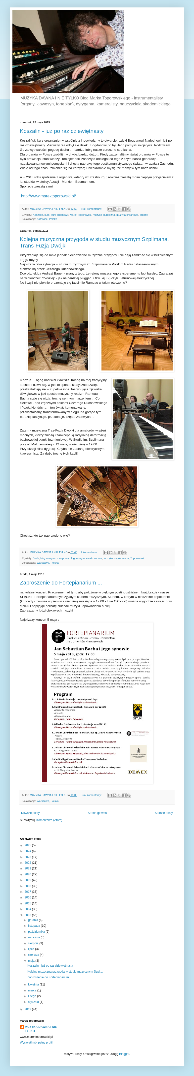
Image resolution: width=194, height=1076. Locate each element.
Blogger (124, 1054)
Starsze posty (164, 813)
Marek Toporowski (80, 214)
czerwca (34, 954)
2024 (28, 851)
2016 (28, 897)
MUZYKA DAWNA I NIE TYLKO (41, 1029)
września (34, 937)
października (37, 931)
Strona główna (97, 813)
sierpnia (33, 943)
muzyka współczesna (116, 558)
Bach (36, 558)
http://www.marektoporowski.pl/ (48, 196)
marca (32, 990)
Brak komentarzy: (91, 208)
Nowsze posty (30, 813)
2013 (28, 915)
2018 (28, 886)
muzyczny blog (66, 558)
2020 (28, 874)
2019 (28, 880)
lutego (32, 996)
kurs (47, 214)
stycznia (34, 1002)
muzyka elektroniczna (89, 558)
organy (144, 214)
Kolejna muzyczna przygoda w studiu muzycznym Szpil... (65, 971)
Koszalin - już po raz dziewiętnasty (61, 131)
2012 (28, 1009)
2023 (28, 857)
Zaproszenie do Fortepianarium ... (61, 583)
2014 (28, 909)
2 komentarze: (89, 552)
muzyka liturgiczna (104, 214)
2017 (28, 891)
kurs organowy (59, 214)
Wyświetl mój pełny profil (36, 1042)
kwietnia (34, 984)
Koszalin (38, 214)
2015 (28, 903)
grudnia (33, 920)
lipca (31, 949)
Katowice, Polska (47, 218)
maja (31, 960)
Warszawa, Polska (47, 562)
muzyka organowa (127, 214)
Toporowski (137, 558)
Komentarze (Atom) (49, 820)
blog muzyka (47, 558)
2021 (28, 868)
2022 (28, 862)
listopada (34, 925)
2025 (28, 845)
